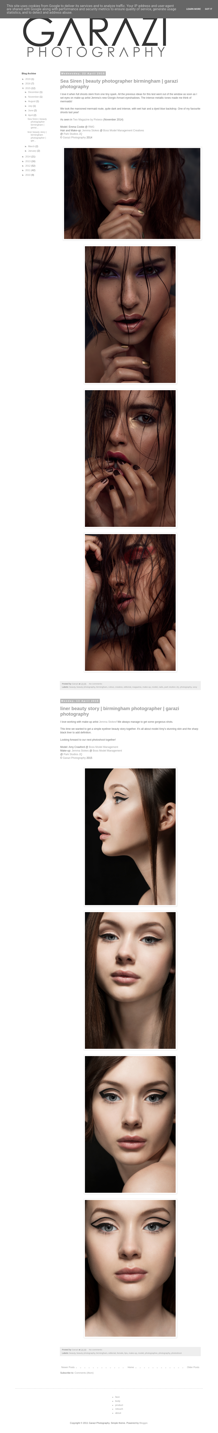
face (117, 1397)
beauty (72, 687)
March (31, 146)
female (120, 1353)
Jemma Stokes (90, 130)
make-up (147, 687)
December (34, 92)
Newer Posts (68, 1367)
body (117, 1401)
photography (186, 687)
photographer (151, 1353)
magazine (136, 687)
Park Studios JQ (73, 133)
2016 (28, 83)
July (30, 106)
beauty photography (86, 687)
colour (111, 687)
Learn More (193, 9)
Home (131, 1367)
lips (126, 1353)
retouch (119, 1409)
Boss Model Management (103, 747)
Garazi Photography (74, 137)
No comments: (96, 684)
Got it (208, 9)
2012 (28, 165)
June (31, 110)
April (30, 115)
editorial (127, 687)
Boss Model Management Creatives (123, 130)
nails (161, 687)
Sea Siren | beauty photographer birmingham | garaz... (37, 123)
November (34, 96)
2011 (28, 170)
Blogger (143, 1423)
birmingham (101, 687)
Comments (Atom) (84, 1372)
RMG (91, 126)
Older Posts (193, 1367)
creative (119, 687)
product (119, 1405)
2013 (28, 161)
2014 (28, 156)
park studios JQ (171, 687)
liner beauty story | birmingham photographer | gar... (37, 136)
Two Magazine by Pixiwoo (87, 119)
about (118, 1413)
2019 (28, 79)
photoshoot (176, 1353)
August (32, 101)
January (32, 150)
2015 (28, 88)
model (155, 687)
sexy (195, 687)
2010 (28, 175)
